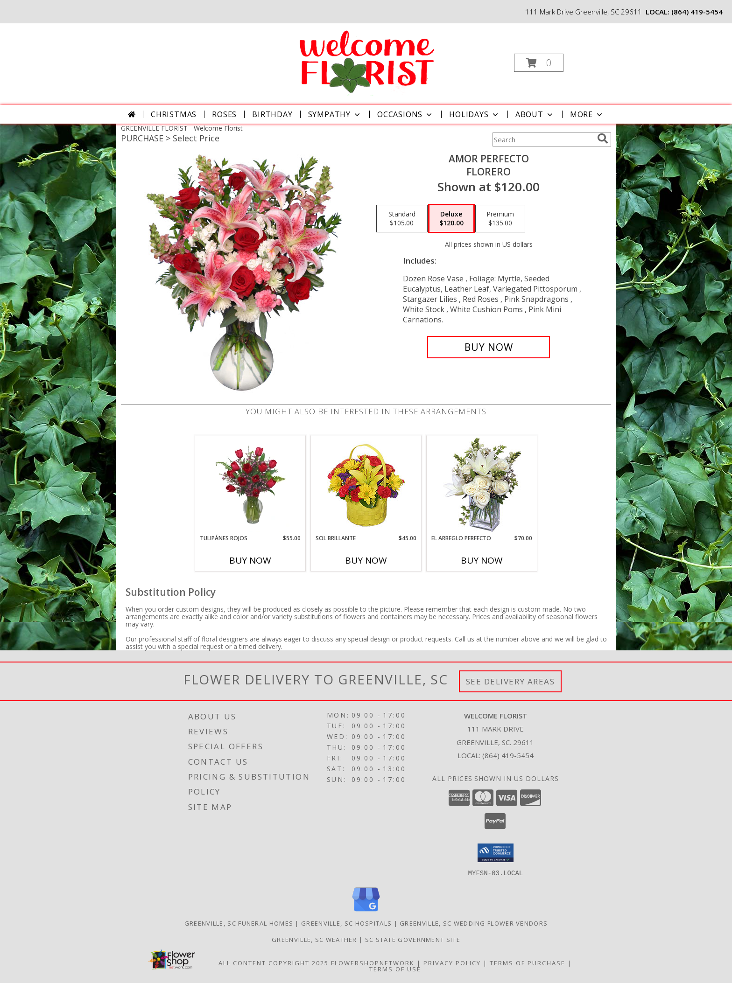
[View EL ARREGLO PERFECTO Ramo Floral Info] (482, 485)
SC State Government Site (412, 939)
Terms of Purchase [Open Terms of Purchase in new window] (527, 962)
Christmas (174, 114)
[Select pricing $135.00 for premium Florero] (500, 218)
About (535, 114)
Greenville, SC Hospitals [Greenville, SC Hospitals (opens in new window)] (346, 923)
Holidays (474, 114)
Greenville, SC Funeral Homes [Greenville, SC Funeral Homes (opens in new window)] (238, 923)
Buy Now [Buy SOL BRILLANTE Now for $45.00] (366, 560)
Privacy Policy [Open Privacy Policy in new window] (452, 962)
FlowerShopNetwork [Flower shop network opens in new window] (373, 962)
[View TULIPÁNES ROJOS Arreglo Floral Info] (250, 485)
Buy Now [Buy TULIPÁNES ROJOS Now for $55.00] (250, 560)
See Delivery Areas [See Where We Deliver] (510, 681)
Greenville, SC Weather (314, 939)
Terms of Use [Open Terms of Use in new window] (395, 968)
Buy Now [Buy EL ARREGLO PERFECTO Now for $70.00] (482, 560)
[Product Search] (543, 139)
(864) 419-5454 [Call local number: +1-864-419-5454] (697, 11)
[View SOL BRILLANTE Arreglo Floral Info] (366, 485)
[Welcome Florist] (365, 60)
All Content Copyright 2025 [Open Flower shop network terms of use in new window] (273, 962)
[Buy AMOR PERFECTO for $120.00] (488, 347)
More (587, 114)
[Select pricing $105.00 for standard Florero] (402, 218)
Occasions (405, 114)
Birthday (272, 114)
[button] (538, 63)
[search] (603, 138)
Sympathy (335, 114)
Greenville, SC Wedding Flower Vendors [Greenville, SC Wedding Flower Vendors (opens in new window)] (474, 923)
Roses (224, 114)
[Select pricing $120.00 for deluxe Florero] (451, 218)
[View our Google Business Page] (366, 911)
